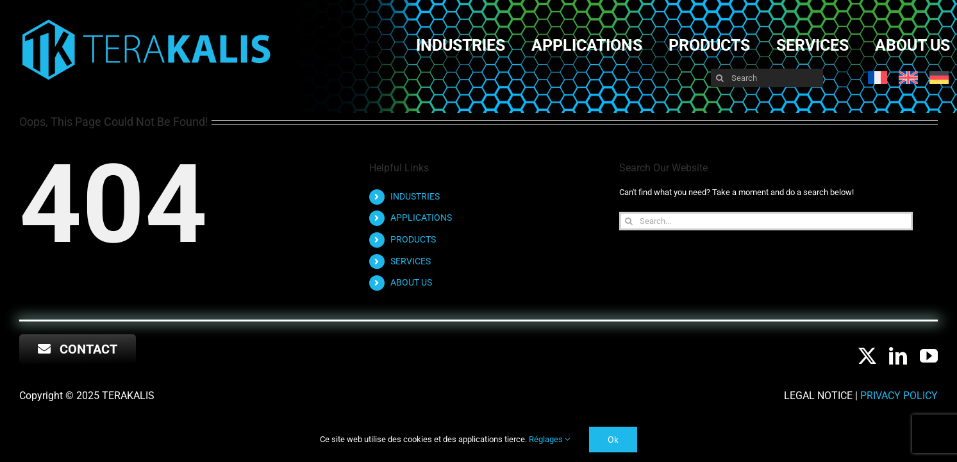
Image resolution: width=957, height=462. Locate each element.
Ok (613, 439)
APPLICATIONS (421, 217)
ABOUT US (411, 282)
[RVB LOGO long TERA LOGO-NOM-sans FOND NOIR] (146, 20)
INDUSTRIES (415, 196)
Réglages (549, 439)
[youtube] (929, 356)
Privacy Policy (899, 395)
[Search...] (766, 221)
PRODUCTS (413, 239)
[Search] (767, 78)
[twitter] (867, 356)
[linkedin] (898, 356)
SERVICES (410, 261)
